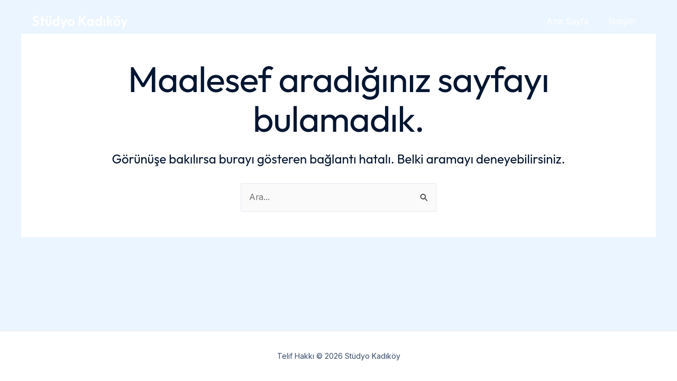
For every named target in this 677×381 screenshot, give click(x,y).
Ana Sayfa (572, 21)
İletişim (623, 21)
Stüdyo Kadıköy (80, 21)
